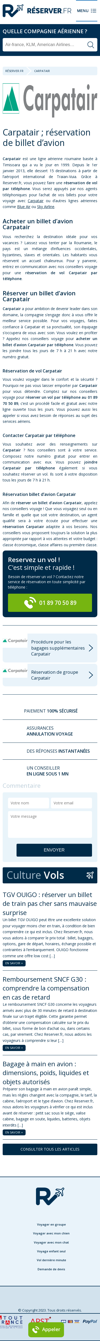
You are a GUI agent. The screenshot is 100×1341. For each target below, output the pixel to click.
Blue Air (23, 206)
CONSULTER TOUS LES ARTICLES (50, 1149)
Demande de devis (51, 1269)
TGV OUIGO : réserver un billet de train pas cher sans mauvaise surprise (50, 903)
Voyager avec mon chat (51, 1242)
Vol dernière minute (51, 1260)
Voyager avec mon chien (51, 1233)
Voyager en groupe (51, 1224)
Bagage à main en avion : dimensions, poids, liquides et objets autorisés (46, 1072)
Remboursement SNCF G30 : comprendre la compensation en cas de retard (46, 988)
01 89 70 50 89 (50, 602)
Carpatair (35, 200)
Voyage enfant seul (51, 1251)
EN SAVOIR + (14, 963)
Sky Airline (45, 206)
